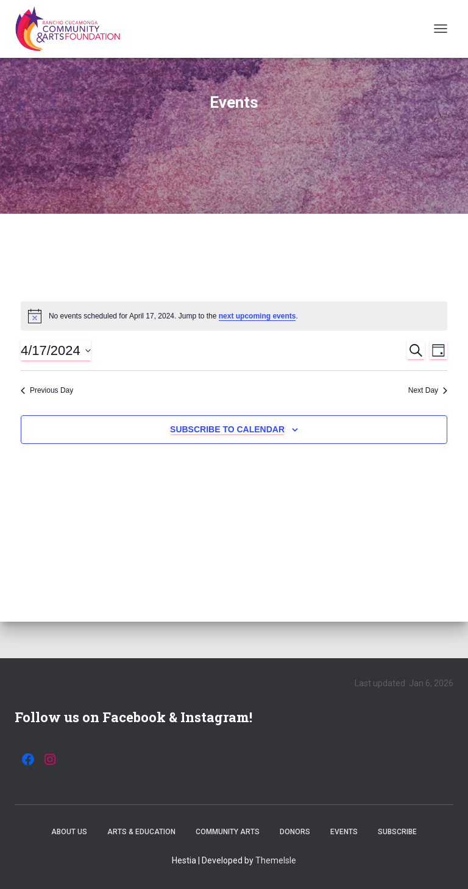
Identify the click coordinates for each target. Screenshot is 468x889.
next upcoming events (257, 316)
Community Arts (228, 832)
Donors (295, 832)
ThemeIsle (275, 860)
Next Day (427, 390)
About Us (69, 832)
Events (344, 832)
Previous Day (47, 390)
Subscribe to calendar (227, 429)
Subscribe (397, 832)
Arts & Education (141, 832)
